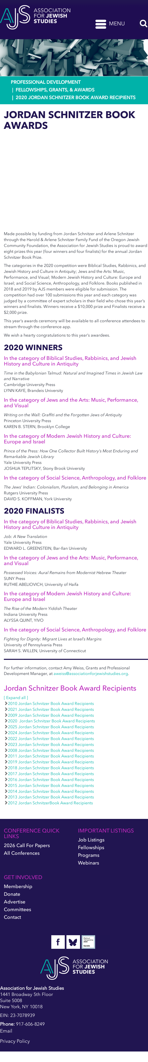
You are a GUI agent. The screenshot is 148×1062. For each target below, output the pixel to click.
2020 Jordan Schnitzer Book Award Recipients (49, 720)
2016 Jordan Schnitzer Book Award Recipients (49, 779)
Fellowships (91, 847)
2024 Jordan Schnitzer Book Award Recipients (49, 732)
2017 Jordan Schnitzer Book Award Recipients (49, 773)
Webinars (88, 863)
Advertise (14, 902)
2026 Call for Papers (27, 845)
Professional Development (46, 82)
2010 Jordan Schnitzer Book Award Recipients (49, 703)
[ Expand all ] (16, 697)
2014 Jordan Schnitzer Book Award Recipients (49, 791)
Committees (17, 909)
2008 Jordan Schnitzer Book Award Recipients (49, 750)
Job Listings (91, 840)
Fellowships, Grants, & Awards (55, 90)
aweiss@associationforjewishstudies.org (91, 673)
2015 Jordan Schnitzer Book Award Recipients (49, 785)
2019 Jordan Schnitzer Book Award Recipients (49, 761)
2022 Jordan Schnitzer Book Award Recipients (49, 738)
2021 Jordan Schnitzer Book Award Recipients (49, 709)
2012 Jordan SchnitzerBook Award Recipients (48, 802)
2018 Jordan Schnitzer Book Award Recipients (49, 767)
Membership (18, 886)
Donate (12, 894)
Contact (12, 917)
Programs (88, 855)
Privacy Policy (15, 1041)
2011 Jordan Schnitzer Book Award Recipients (49, 755)
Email (6, 1031)
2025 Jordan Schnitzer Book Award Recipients (49, 726)
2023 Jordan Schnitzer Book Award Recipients (49, 744)
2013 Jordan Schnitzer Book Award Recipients (49, 796)
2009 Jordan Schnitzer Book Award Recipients (49, 715)
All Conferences (22, 853)
